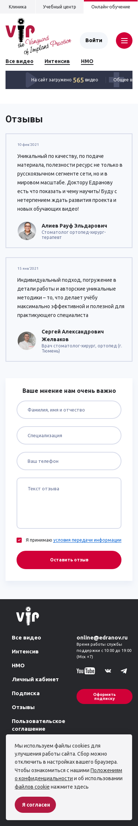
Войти (93, 40)
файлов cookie (32, 787)
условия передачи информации (87, 540)
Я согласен (36, 805)
